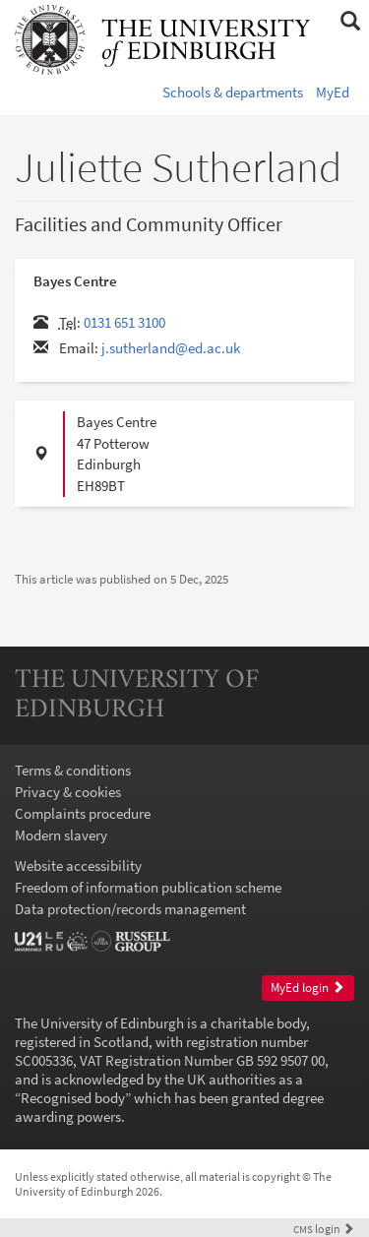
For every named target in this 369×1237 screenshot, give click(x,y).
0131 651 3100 (124, 322)
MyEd (332, 92)
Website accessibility (78, 865)
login (323, 1228)
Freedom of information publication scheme (148, 887)
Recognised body (73, 1097)
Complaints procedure (83, 813)
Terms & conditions (73, 770)
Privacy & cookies (68, 791)
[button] (350, 21)
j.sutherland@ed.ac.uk (170, 348)
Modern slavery (61, 835)
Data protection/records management (130, 908)
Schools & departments (232, 92)
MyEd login (307, 987)
